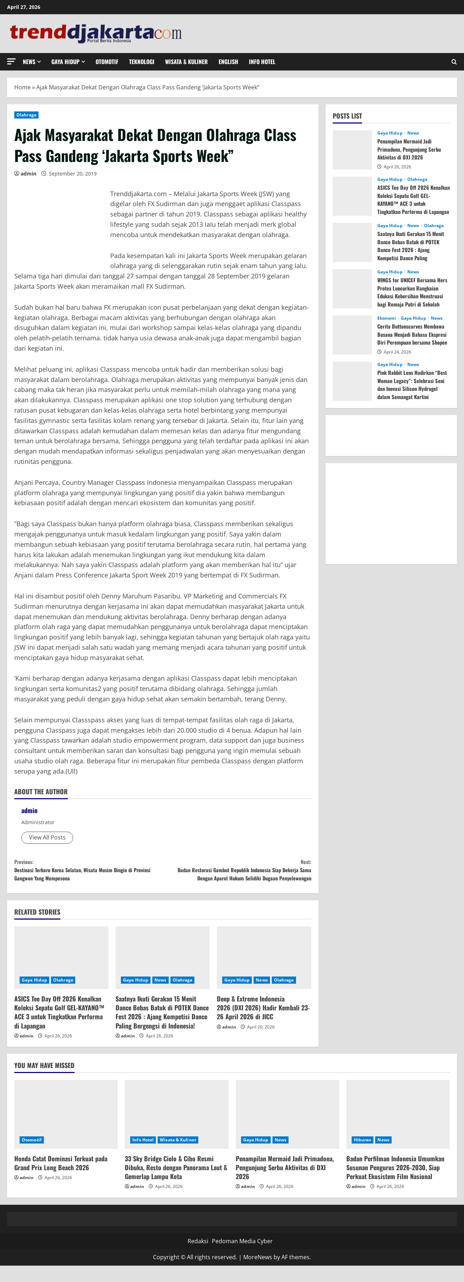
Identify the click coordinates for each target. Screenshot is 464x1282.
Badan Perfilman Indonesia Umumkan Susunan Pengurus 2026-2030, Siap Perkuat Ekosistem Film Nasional (395, 1183)
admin (28, 173)
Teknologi (141, 61)
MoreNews (257, 1274)
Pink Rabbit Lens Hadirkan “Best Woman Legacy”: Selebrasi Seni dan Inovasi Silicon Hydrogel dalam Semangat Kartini (408, 388)
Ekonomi (387, 318)
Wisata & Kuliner (186, 61)
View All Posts (47, 837)
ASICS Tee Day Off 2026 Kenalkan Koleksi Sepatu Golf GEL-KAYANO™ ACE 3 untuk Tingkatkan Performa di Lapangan (59, 1029)
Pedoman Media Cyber (242, 1257)
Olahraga (26, 115)
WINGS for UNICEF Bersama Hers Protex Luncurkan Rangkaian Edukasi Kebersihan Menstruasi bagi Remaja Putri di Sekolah (412, 296)
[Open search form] (454, 62)
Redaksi (198, 1257)
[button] (11, 61)
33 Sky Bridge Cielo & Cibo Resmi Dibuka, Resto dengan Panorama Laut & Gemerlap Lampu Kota (176, 1183)
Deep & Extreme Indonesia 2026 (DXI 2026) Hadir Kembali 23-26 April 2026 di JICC (263, 1024)
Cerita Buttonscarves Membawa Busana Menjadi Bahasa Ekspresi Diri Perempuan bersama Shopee (410, 338)
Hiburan (363, 1156)
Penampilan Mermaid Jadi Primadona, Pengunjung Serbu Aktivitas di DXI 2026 (412, 149)
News (29, 61)
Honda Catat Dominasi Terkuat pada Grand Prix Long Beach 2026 (60, 1179)
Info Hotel (262, 61)
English (228, 61)
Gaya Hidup (65, 61)
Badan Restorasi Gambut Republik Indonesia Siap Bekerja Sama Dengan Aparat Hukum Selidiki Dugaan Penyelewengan (237, 878)
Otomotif (107, 61)
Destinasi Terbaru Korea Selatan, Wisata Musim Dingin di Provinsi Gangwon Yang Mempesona (88, 873)
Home (22, 87)
